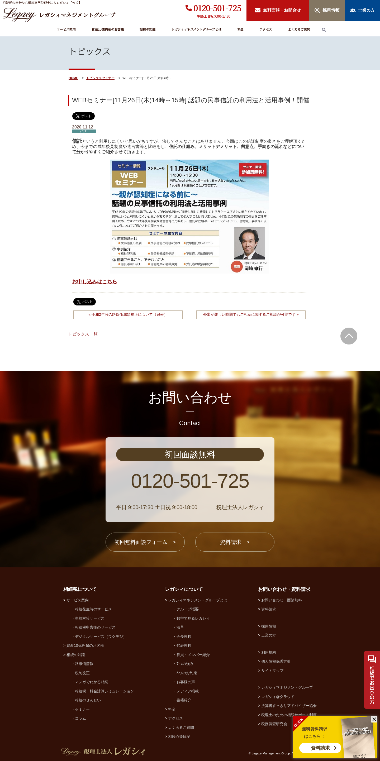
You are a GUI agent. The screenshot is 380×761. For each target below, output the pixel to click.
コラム (80, 718)
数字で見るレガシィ (193, 618)
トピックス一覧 (83, 334)
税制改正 (82, 673)
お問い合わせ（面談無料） (283, 600)
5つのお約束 (187, 673)
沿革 (180, 627)
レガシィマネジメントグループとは (196, 29)
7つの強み (185, 664)
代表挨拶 (184, 645)
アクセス (265, 29)
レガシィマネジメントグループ (287, 687)
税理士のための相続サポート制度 (289, 715)
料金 (240, 29)
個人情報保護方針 (276, 661)
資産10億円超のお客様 (108, 29)
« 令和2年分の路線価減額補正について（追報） (127, 314)
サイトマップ (272, 670)
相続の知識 (147, 29)
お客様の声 (186, 682)
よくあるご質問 (299, 29)
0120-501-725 (217, 8)
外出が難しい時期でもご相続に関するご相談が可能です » (251, 314)
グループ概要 (188, 609)
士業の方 (268, 635)
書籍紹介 (184, 700)
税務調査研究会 (274, 724)
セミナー (108, 78)
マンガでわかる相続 (91, 682)
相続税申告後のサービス (95, 627)
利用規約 (268, 652)
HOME (73, 78)
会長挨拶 (184, 636)
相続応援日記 (179, 736)
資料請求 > (235, 542)
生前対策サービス (89, 618)
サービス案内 (66, 29)
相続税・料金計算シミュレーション (104, 691)
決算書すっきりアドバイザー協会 (289, 705)
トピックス (94, 78)
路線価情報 (84, 664)
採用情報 (268, 626)
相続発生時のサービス (93, 609)
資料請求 (320, 748)
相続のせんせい (88, 700)
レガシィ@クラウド (277, 697)
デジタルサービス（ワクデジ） (101, 636)
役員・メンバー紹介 (193, 655)
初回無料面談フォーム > (145, 542)
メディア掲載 (188, 691)
